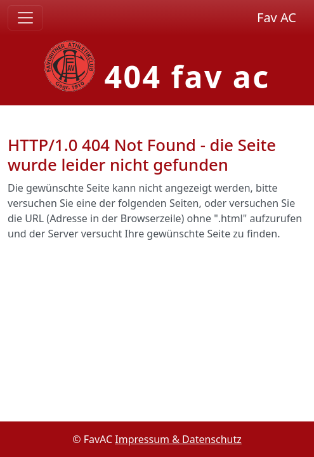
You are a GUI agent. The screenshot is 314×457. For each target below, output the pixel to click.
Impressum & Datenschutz (178, 439)
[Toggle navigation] (25, 17)
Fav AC (276, 17)
